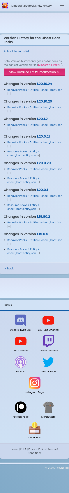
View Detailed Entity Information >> (34, 72)
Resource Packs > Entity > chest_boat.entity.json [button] (23, 153)
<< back (9, 268)
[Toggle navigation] (62, 5)
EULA (23, 449)
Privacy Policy (37, 449)
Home (14, 449)
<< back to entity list (16, 51)
